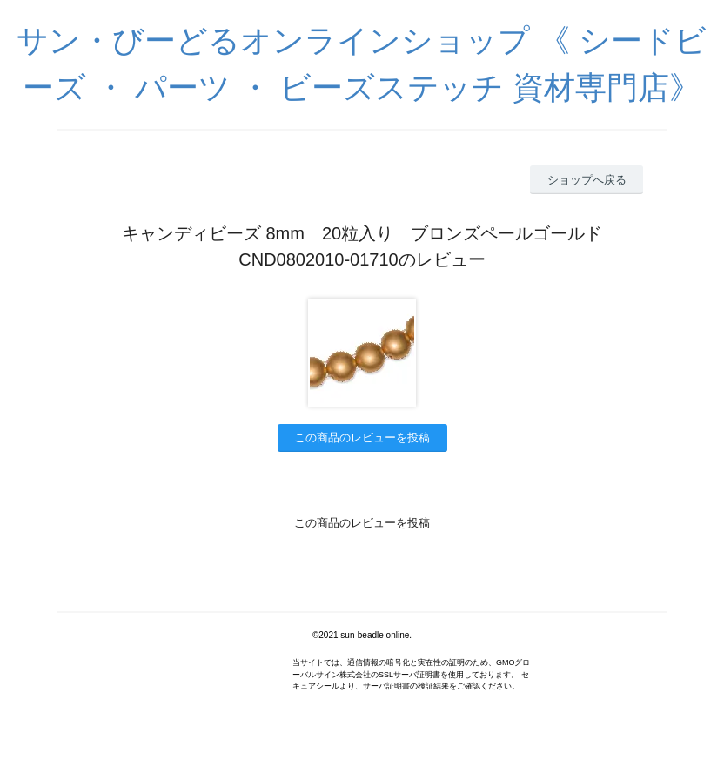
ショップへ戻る (587, 179)
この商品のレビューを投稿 (362, 437)
